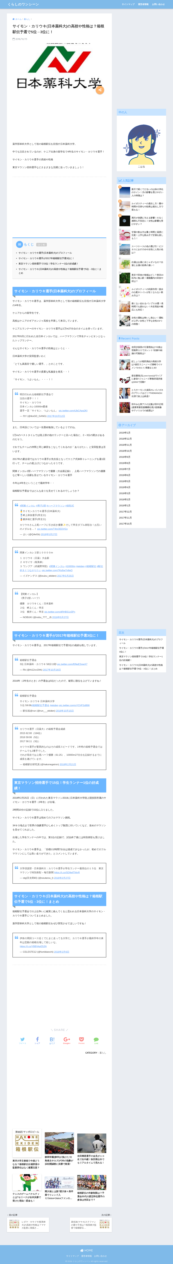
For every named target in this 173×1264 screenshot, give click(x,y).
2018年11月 (125, 445)
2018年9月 (125, 457)
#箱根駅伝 (90, 566)
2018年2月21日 (68, 764)
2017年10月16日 (52, 669)
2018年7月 (125, 469)
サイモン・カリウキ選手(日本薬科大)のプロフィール (45, 253)
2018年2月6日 (61, 952)
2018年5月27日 (49, 534)
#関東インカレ (28, 505)
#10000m (70, 566)
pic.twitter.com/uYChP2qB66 (74, 705)
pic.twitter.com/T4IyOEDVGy (52, 529)
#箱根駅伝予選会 (40, 705)
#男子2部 (41, 505)
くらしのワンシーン (23, 4)
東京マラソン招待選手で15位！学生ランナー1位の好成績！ (49, 263)
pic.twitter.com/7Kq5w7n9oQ (57, 570)
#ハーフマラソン (56, 505)
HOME (86, 1250)
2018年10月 (125, 451)
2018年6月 (125, 475)
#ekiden (80, 566)
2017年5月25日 (65, 576)
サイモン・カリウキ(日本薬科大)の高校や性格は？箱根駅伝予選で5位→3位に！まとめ (141, 667)
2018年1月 (125, 505)
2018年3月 (125, 493)
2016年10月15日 (65, 710)
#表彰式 (69, 505)
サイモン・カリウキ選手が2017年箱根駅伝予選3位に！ (46, 258)
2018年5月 (125, 481)
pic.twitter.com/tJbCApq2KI (73, 410)
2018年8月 (125, 463)
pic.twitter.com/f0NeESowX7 (72, 664)
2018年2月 (125, 499)
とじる (41, 244)
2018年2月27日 (62, 878)
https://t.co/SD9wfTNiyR (67, 872)
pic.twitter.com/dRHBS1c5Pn (59, 612)
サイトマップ (128, 4)
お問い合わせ (158, 4)
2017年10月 (125, 523)
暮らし (102, 1052)
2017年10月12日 (56, 416)
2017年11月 (125, 517)
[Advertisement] (59, 118)
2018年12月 (125, 438)
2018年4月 (125, 487)
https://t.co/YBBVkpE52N (33, 946)
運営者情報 (143, 4)
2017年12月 (125, 511)
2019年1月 (125, 432)
